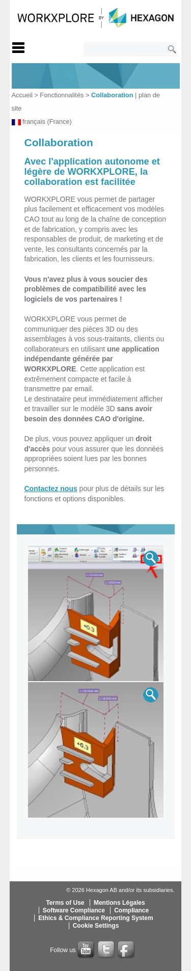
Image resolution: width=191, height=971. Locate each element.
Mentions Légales (119, 902)
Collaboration (112, 95)
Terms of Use (65, 902)
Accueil (22, 95)
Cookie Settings (96, 925)
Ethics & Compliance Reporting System (95, 918)
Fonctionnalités (62, 95)
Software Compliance (74, 910)
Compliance (131, 910)
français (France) (47, 121)
